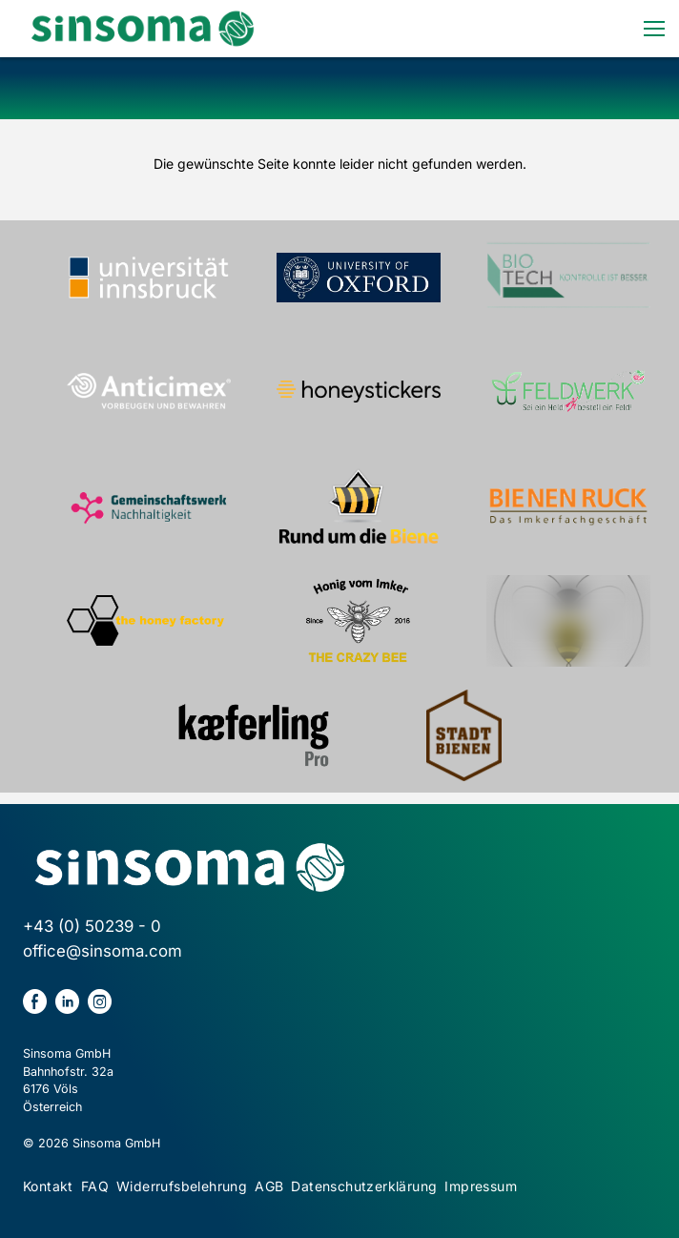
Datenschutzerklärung (364, 1186)
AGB (269, 1186)
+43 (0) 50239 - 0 (92, 926)
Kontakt (48, 1186)
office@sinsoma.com (102, 950)
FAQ (95, 1186)
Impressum (480, 1186)
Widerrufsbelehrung (181, 1186)
